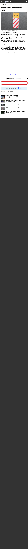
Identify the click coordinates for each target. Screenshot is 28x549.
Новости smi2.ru (4, 116)
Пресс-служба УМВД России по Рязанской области (10, 30)
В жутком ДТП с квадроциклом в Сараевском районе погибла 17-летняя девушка (15, 104)
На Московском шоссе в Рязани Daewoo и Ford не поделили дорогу (13, 73)
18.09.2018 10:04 (3, 4)
